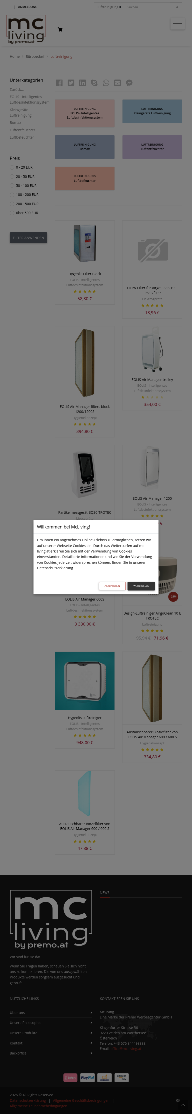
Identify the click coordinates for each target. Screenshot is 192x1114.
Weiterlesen (141, 586)
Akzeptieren (112, 586)
